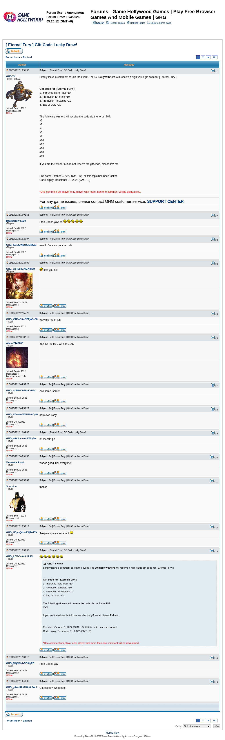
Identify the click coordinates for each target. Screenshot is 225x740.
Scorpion (11, 486)
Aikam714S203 (14, 343)
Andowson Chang (132, 736)
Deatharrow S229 (16, 221)
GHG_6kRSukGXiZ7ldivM (20, 268)
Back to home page (161, 23)
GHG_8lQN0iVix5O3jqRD (20, 663)
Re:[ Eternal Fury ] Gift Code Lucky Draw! (69, 215)
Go (214, 57)
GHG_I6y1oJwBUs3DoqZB (21, 245)
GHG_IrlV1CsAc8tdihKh (19, 556)
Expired (27, 57)
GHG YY (11, 76)
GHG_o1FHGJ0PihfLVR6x (21, 390)
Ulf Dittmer (147, 736)
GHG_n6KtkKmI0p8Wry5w (21, 438)
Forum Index (13, 57)
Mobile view (113, 732)
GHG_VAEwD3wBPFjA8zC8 (22, 319)
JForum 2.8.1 (89, 736)
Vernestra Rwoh (15, 462)
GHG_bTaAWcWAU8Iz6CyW (22, 414)
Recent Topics (117, 23)
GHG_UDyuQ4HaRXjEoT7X (21, 532)
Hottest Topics (137, 23)
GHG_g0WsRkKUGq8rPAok (22, 687)
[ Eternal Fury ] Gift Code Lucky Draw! (41, 45)
